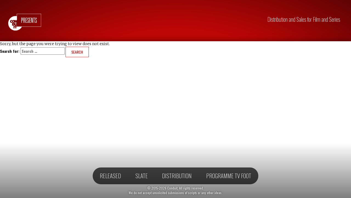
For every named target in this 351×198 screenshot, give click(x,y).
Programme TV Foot (228, 175)
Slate (141, 175)
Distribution (177, 175)
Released (110, 175)
